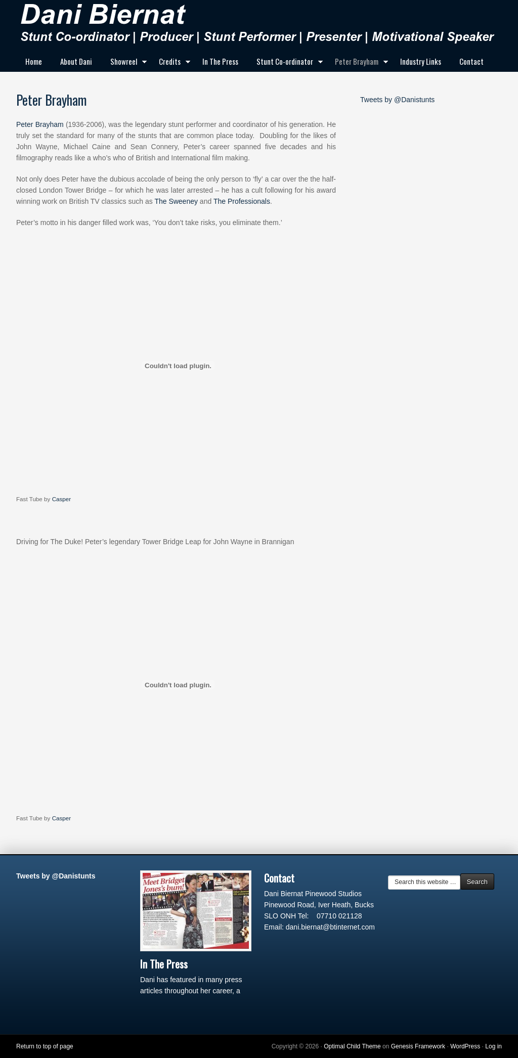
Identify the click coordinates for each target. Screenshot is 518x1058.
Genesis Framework (418, 1046)
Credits (171, 63)
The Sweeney (176, 201)
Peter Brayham (358, 63)
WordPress (465, 1046)
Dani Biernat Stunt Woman (259, 25)
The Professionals (241, 201)
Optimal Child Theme (352, 1046)
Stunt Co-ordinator (286, 63)
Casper (61, 499)
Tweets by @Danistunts (397, 100)
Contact (471, 61)
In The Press (220, 61)
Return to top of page (44, 1046)
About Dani (76, 61)
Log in (493, 1046)
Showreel (125, 63)
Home (33, 61)
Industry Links (420, 61)
